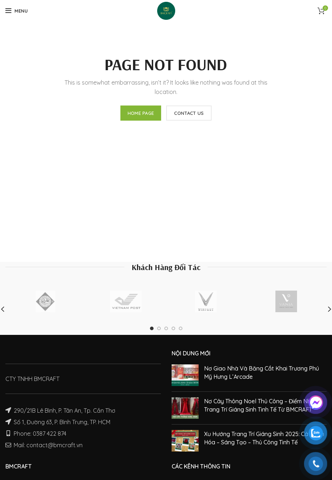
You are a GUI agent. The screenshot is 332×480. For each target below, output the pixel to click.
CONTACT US (189, 113)
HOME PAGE (141, 113)
